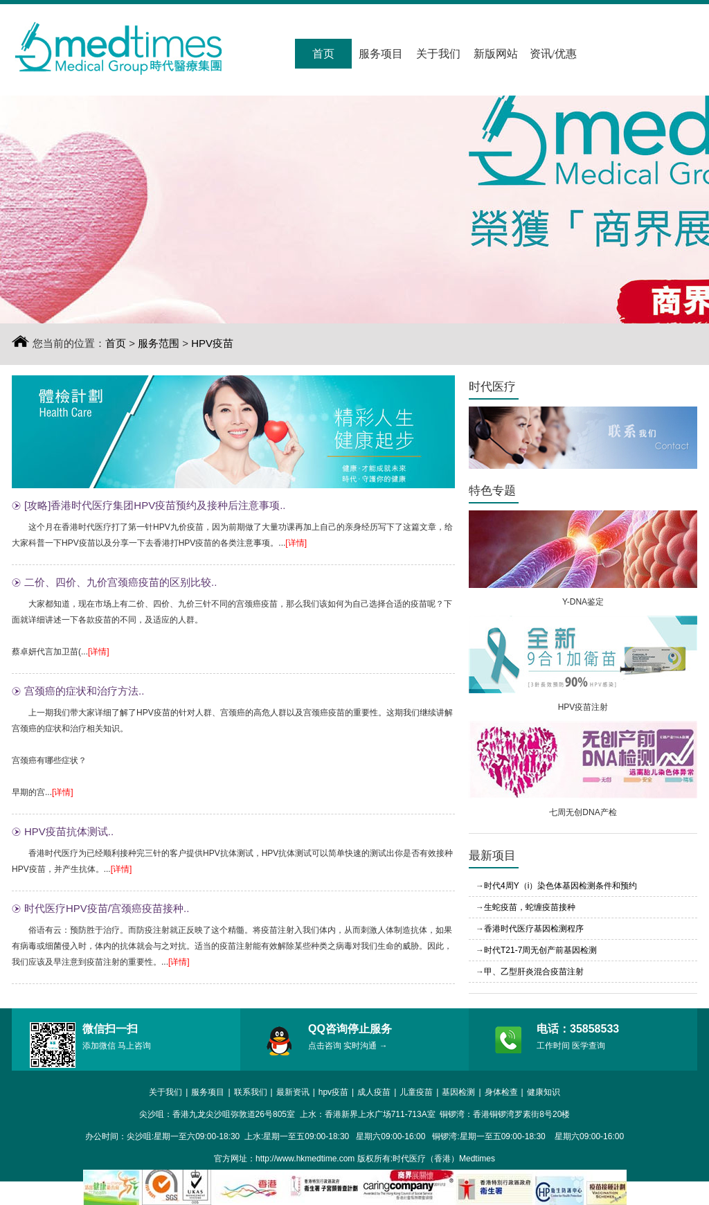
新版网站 (496, 54)
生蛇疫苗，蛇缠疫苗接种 (529, 907)
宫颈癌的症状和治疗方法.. (84, 691)
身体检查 (501, 1092)
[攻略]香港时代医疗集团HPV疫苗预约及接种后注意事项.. (155, 505)
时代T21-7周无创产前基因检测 (540, 950)
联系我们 (250, 1092)
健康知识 (543, 1092)
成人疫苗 (374, 1092)
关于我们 (438, 54)
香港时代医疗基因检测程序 (534, 929)
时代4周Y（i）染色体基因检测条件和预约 (560, 886)
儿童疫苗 (416, 1092)
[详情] (296, 543)
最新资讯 (292, 1092)
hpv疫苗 (333, 1092)
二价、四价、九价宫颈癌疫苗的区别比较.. (120, 582)
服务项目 (381, 54)
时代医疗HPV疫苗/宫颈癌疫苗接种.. (106, 908)
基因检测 (458, 1092)
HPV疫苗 (212, 343)
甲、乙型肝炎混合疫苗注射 (534, 971)
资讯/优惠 (553, 54)
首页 (323, 54)
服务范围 (158, 343)
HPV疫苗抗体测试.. (69, 831)
